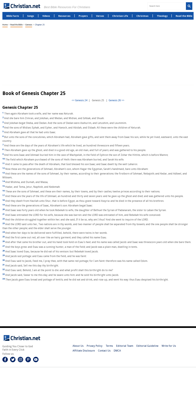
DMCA (117, 350)
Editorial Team (124, 345)
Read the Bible (16, 25)
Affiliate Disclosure (84, 350)
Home (5, 25)
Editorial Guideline (147, 345)
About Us (78, 345)
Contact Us (104, 350)
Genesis (28, 25)
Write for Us (169, 345)
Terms (109, 345)
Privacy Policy (94, 345)
